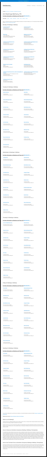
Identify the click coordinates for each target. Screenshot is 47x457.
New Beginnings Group (27, 64)
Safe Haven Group (26, 295)
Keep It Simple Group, (27, 368)
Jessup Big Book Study (27, 245)
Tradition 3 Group (5, 275)
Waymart (42, 413)
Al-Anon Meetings (39, 5)
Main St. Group (5, 390)
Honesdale (38, 413)
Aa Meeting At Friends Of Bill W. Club (8, 49)
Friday (21, 18)
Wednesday (14, 18)
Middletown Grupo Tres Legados (7, 64)
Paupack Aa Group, (6, 230)
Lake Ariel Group (26, 114)
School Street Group (6, 144)
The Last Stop (5, 353)
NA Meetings (33, 5)
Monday (8, 18)
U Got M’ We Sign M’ (27, 267)
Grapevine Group (5, 260)
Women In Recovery (6, 92)
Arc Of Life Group (5, 245)
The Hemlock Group (6, 172)
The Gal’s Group (26, 260)
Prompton (36, 413)
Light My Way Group (27, 310)
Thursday (18, 18)
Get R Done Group (5, 237)
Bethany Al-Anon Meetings (20, 416)
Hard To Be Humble (26, 383)
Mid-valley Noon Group (6, 325)
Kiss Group (4, 252)
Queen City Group (26, 325)
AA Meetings (29, 5)
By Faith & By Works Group (28, 187)
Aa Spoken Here (5, 157)
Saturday (23, 18)
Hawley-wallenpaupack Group (7, 99)
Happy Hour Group (26, 129)
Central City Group (5, 405)
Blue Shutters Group (6, 129)
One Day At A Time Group (27, 390)
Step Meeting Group (6, 295)
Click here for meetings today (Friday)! (10, 22)
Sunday (27, 18)
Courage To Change (6, 114)
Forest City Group (26, 157)
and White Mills (5, 414)
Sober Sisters (26, 92)
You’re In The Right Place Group (7, 222)
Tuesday (11, 18)
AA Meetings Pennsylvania (17, 11)
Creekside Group (26, 252)
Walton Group (5, 34)
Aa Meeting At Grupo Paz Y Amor (7, 79)
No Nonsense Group (6, 202)
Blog (43, 5)
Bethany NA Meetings (13, 416)
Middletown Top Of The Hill (27, 34)
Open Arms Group (5, 187)
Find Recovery (7, 5)
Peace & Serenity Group (27, 202)
